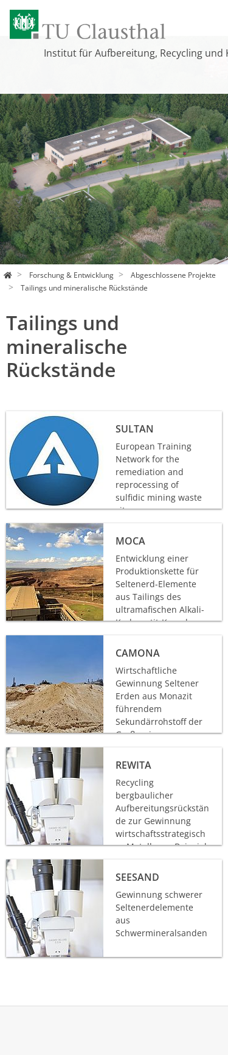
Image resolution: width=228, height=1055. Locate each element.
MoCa (17, 529)
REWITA (21, 754)
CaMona (23, 641)
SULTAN (22, 417)
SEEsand (23, 866)
